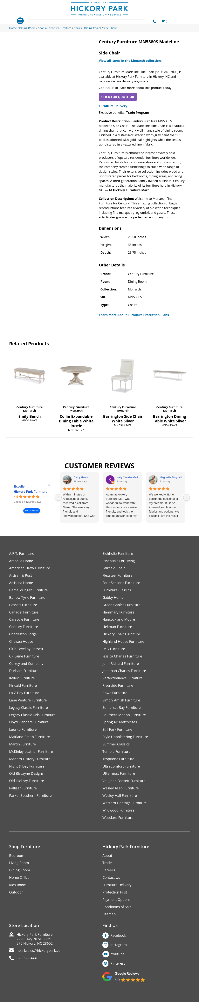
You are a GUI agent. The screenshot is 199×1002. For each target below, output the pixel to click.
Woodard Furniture (118, 818)
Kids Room (17, 886)
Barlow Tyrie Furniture (27, 597)
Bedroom (16, 856)
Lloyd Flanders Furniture (29, 723)
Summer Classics (116, 745)
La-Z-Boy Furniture (24, 693)
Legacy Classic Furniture (28, 708)
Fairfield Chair (113, 568)
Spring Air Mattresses (119, 723)
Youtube (118, 955)
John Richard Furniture (120, 664)
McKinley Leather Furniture (31, 752)
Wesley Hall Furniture (119, 796)
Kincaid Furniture (23, 686)
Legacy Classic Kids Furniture (32, 715)
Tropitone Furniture (118, 759)
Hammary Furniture (118, 612)
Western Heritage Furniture (124, 804)
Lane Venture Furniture (28, 701)
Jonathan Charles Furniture (124, 671)
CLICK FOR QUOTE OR (117, 97)
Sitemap (109, 915)
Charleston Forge (23, 634)
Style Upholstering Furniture (125, 737)
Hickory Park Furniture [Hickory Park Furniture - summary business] (30, 491)
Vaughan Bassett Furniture (124, 782)
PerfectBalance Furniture (122, 678)
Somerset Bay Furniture (121, 708)
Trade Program (137, 112)
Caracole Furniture (24, 620)
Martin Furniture (22, 745)
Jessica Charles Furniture (122, 656)
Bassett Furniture (23, 605)
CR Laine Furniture (24, 656)
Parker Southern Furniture (30, 796)
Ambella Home (21, 561)
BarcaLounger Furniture (28, 590)
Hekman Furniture (117, 627)
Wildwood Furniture (118, 811)
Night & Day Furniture (27, 767)
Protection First (114, 893)
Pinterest (117, 964)
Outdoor (16, 893)
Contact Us (111, 878)
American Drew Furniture (29, 568)
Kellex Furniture (22, 678)
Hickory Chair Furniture (121, 634)
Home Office (19, 878)
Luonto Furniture (23, 730)
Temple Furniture (116, 752)
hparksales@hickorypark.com (40, 952)
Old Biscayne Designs (26, 774)
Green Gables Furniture (121, 605)
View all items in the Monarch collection (130, 61)
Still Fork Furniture (117, 730)
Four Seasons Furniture (121, 583)
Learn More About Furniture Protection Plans (134, 315)
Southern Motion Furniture (124, 715)
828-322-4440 (28, 959)
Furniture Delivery (113, 106)
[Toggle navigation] (20, 20)
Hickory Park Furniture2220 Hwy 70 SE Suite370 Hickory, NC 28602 (35, 940)
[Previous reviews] (58, 497)
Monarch (29, 410)
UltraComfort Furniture (121, 767)
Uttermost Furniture (118, 774)
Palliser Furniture (23, 789)
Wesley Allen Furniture (120, 789)
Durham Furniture (24, 671)
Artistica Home (21, 583)
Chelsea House (21, 642)
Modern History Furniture (30, 759)
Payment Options (116, 901)
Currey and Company (26, 664)
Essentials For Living (118, 561)
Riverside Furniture (117, 686)
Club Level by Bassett (26, 649)
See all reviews (31, 511)
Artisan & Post (20, 575)
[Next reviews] (186, 497)
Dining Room (19, 871)
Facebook (118, 936)
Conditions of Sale (117, 908)
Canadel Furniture (23, 612)
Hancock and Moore (118, 620)
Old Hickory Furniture (26, 782)
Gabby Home (113, 597)
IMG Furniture (113, 649)
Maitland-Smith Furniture (29, 737)
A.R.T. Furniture (21, 553)
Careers (108, 871)
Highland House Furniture (123, 642)
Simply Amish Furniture (121, 701)
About (107, 856)
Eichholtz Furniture (117, 553)
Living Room (19, 864)
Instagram (118, 946)
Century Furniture (29, 407)
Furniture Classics (116, 590)
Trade (107, 864)
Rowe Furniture (114, 693)
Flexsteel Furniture (117, 575)
